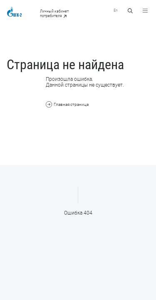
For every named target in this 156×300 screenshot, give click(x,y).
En (116, 10)
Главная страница (67, 104)
